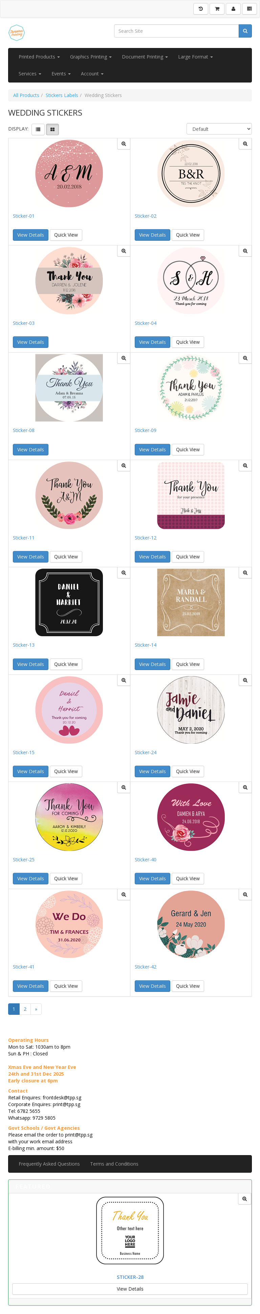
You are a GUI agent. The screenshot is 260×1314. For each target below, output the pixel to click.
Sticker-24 (145, 752)
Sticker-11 (24, 537)
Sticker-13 (24, 644)
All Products (26, 95)
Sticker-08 (24, 430)
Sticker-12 (145, 537)
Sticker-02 (145, 215)
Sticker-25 (24, 859)
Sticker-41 (24, 966)
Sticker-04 (145, 323)
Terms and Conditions (114, 1164)
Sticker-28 (130, 1277)
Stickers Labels (62, 95)
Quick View (66, 235)
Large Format (195, 56)
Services (30, 73)
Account (92, 73)
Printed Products (39, 56)
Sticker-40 (145, 859)
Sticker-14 (145, 644)
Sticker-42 (145, 966)
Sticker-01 (24, 215)
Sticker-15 (24, 752)
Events (61, 73)
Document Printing (145, 56)
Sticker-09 (145, 430)
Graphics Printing (91, 56)
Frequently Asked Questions (49, 1164)
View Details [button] (30, 235)
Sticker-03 (24, 323)
